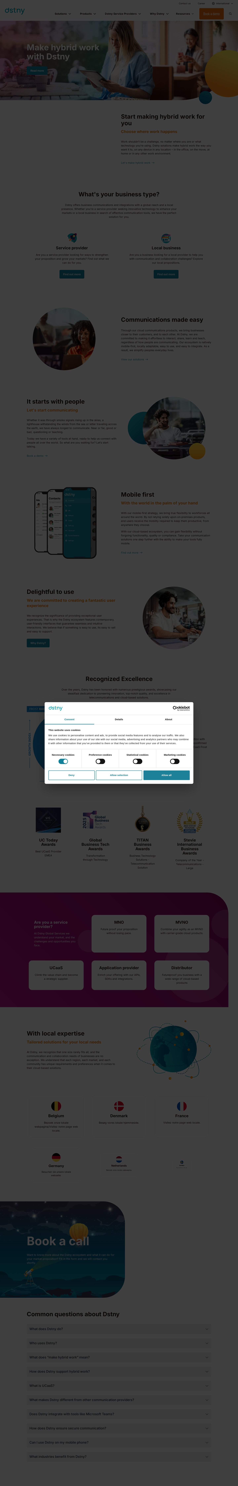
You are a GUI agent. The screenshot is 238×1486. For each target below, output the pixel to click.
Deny (71, 775)
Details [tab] (119, 719)
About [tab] (168, 719)
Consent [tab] (69, 719)
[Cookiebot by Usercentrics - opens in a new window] (175, 708)
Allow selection (119, 775)
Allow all (166, 775)
